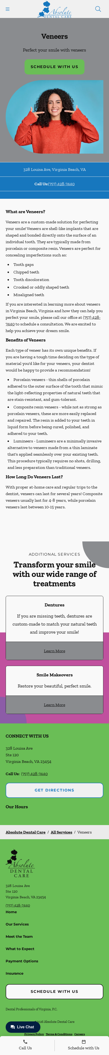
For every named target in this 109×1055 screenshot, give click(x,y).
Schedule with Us (54, 67)
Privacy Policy (34, 1034)
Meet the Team (19, 936)
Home (11, 912)
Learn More (54, 650)
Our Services (17, 924)
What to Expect (20, 949)
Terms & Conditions (59, 1034)
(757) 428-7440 (61, 183)
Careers (79, 1034)
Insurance (14, 973)
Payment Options (22, 961)
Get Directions (54, 790)
